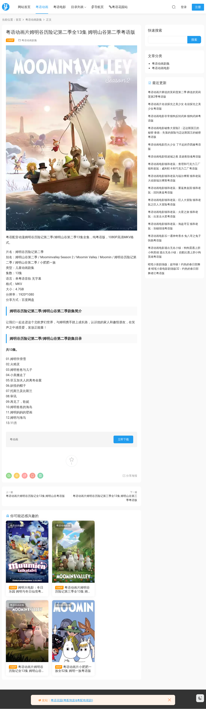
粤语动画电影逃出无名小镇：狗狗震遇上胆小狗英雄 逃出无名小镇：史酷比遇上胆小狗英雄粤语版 (174, 252)
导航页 (97, 7)
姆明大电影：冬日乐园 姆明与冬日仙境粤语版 (26, 590)
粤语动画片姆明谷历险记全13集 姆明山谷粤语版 (35, 495)
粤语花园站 (118, 7)
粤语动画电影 (17, 525)
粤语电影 (59, 7)
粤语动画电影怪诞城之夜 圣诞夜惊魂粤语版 (174, 156)
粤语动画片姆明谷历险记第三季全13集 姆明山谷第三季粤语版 (71, 590)
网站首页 (24, 7)
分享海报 (129, 475)
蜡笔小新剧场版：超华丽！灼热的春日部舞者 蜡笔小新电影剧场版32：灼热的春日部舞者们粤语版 (174, 269)
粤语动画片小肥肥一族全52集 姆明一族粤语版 (25, 669)
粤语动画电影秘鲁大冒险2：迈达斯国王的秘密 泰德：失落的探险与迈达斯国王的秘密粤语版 (174, 132)
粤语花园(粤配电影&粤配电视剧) (72, 700)
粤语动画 (42, 7)
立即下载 (123, 439)
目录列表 (77, 7)
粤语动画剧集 (29, 40)
